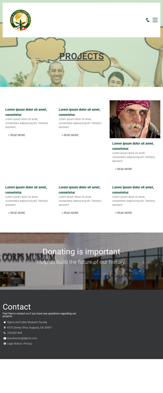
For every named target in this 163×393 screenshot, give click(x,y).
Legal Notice (14, 343)
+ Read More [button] (16, 135)
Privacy (28, 343)
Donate (81, 272)
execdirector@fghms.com (22, 338)
